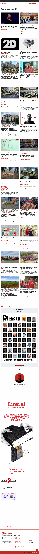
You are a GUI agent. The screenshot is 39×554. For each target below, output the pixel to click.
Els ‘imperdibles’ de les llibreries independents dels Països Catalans (10, 238)
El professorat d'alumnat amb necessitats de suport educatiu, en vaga (29, 52)
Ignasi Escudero (4, 158)
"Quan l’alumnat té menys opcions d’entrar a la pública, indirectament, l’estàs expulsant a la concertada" (29, 76)
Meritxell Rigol (4, 189)
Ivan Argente (9, 74)
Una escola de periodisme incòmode (27, 182)
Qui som (16, 537)
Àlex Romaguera (24, 294)
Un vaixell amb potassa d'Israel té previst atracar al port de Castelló (9, 266)
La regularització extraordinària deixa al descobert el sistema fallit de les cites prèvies (10, 155)
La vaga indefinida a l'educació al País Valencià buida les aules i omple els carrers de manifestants (9, 77)
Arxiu (16, 24)
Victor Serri (4, 99)
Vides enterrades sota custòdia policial (9, 184)
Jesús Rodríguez (4, 187)
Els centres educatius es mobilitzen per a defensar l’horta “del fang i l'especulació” (28, 267)
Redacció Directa (4, 53)
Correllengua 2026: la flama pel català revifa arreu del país (28, 292)
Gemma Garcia (4, 186)
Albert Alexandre (4, 188)
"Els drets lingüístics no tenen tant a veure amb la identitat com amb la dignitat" (29, 242)
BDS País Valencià (4, 264)
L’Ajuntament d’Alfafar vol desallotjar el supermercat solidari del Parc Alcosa (29, 28)
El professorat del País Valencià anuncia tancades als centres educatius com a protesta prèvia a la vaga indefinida (29, 102)
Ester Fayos (23, 31)
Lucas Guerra (6, 291)
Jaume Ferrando (7, 126)
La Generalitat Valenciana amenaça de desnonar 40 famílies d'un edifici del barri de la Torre (9, 129)
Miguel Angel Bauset (24, 210)
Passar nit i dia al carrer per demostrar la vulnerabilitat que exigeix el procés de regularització (29, 156)
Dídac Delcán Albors (25, 269)
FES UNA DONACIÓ (33, 3)
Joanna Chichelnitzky (27, 238)
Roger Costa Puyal (24, 184)
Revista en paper (18, 543)
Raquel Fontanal (31, 25)
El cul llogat (19, 386)
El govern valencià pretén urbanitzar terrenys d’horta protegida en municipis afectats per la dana (9, 295)
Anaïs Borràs (4, 29)
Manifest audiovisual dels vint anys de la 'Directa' (8, 51)
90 (9, 306)
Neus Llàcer (23, 54)
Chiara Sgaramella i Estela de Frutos (27, 264)
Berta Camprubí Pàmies (25, 159)
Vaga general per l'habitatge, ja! (28, 126)
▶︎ (37, 382)
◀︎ (1, 382)
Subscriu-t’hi (17, 541)
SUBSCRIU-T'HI (30, 3)
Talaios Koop (30, 552)
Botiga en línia (18, 542)
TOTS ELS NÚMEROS (19, 365)
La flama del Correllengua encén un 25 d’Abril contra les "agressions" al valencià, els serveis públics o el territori (28, 214)
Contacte (17, 545)
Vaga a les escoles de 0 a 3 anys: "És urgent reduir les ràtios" (9, 102)
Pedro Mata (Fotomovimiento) (7, 212)
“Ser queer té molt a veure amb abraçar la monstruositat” (9, 27)
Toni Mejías (23, 127)
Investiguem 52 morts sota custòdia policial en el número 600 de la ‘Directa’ (9, 215)
